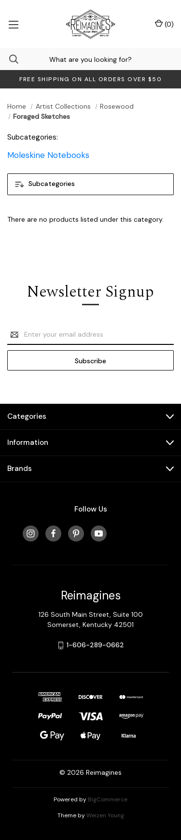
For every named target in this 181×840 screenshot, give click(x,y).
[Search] (9, 59)
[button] (90, 184)
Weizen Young (105, 815)
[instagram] (31, 533)
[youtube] (99, 533)
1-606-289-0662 (95, 645)
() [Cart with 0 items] (164, 23)
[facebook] (53, 533)
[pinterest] (76, 533)
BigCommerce (107, 799)
